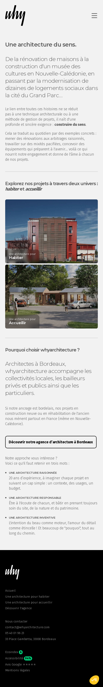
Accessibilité (18, 658)
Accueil (10, 590)
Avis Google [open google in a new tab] (20, 664)
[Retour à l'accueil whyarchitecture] (15, 15)
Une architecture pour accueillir (28, 602)
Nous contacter (16, 621)
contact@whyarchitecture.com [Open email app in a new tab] (27, 627)
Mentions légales (17, 670)
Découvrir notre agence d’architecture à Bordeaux (51, 442)
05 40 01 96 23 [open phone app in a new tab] (14, 633)
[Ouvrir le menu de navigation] (95, 15)
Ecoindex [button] (14, 652)
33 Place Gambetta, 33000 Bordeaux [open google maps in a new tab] (30, 639)
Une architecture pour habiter (27, 596)
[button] (12, 572)
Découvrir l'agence (18, 608)
